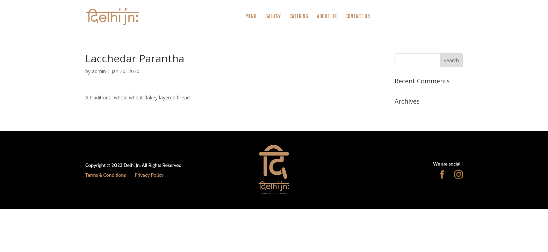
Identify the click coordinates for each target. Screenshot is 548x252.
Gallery (273, 16)
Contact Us (357, 16)
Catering (298, 16)
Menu (251, 16)
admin (99, 71)
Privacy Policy (149, 175)
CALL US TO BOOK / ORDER (438, 16)
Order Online (391, 16)
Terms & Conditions (105, 175)
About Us (327, 16)
